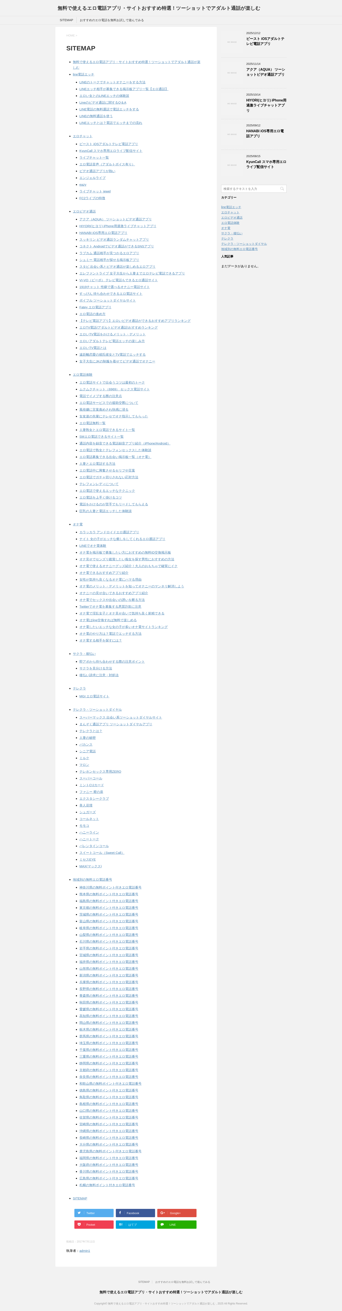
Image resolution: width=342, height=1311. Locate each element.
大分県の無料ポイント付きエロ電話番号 (108, 1144)
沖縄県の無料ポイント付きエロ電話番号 (108, 1131)
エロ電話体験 (82, 374)
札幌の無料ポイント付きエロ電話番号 (107, 1185)
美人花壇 (85, 805)
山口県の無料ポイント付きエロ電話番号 (108, 1110)
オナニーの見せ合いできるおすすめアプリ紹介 (113, 593)
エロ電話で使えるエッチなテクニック (107, 490)
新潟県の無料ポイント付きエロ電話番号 (108, 975)
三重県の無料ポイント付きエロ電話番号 (108, 1056)
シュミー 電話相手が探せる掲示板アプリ (109, 260)
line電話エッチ (83, 74)
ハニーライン (89, 832)
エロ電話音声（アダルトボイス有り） (107, 164)
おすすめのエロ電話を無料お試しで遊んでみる (112, 20)
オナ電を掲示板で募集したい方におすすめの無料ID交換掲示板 (125, 552)
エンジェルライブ (92, 178)
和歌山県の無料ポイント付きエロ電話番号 (110, 1083)
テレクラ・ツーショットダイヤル (97, 709)
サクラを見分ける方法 (95, 668)
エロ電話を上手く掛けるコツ (100, 497)
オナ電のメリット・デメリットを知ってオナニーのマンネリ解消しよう (131, 586)
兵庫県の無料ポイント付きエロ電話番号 (108, 982)
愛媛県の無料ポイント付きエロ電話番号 (108, 1009)
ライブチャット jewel (95, 191)
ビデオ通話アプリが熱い (97, 171)
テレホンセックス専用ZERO (100, 771)
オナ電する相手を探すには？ (100, 640)
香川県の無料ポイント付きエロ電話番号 (108, 1171)
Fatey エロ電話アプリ (95, 307)
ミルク (84, 758)
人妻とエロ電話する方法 (97, 463)
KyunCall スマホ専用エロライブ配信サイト (110, 151)
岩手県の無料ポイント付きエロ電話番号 (108, 948)
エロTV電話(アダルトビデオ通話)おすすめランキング (118, 327)
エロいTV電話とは (92, 348)
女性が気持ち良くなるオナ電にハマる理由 (110, 579)
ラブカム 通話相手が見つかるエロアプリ (109, 253)
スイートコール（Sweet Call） (102, 853)
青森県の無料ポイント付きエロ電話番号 (108, 995)
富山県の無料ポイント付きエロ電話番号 (108, 921)
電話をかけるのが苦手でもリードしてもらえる (113, 504)
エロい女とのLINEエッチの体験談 (104, 96)
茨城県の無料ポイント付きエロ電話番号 (108, 914)
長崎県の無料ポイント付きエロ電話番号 (108, 1137)
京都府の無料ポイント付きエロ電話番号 (108, 1070)
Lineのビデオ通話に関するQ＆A (102, 102)
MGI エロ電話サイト (94, 696)
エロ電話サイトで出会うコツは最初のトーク (112, 382)
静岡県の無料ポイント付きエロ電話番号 (108, 1063)
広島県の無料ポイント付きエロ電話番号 (108, 1178)
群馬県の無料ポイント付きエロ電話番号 (108, 1036)
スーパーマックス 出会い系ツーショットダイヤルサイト (120, 717)
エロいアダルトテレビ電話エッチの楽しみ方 (112, 341)
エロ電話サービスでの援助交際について (108, 403)
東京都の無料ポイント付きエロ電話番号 (108, 907)
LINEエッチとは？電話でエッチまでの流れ (110, 123)
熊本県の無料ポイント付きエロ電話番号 (108, 894)
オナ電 (78, 524)
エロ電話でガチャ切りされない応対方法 (108, 477)
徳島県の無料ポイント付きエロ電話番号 (108, 1090)
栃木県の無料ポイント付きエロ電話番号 (108, 1029)
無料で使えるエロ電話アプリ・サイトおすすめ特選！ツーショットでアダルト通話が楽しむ (159, 8)
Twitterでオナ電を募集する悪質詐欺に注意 (110, 606)
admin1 (84, 1251)
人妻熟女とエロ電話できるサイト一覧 (107, 430)
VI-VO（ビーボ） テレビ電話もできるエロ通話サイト (118, 280)
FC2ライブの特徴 (92, 198)
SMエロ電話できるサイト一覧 (101, 436)
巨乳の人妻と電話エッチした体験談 (105, 511)
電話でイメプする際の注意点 (100, 396)
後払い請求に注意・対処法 (99, 675)
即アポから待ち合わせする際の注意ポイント (112, 661)
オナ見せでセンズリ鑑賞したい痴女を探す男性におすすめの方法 (126, 559)
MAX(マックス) (90, 866)
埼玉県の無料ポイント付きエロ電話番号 (108, 1043)
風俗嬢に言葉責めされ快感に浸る (103, 409)
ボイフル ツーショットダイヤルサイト (107, 300)
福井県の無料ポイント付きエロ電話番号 (108, 962)
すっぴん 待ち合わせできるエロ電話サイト (110, 293)
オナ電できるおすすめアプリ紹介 (103, 573)
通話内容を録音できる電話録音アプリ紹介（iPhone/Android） (125, 443)
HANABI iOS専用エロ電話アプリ (103, 233)
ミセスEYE (87, 859)
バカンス (85, 744)
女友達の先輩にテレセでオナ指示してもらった (113, 416)
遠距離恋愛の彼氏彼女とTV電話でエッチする (112, 354)
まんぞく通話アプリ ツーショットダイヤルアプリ (115, 724)
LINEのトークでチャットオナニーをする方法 (112, 82)
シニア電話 (87, 751)
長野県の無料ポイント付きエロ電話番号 (108, 989)
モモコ (84, 825)
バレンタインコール (94, 846)
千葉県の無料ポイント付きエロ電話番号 (108, 1050)
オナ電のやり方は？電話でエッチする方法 (110, 633)
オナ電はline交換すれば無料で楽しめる (108, 620)
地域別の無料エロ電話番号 (92, 879)
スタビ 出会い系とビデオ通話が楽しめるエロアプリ (117, 266)
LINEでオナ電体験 (92, 545)
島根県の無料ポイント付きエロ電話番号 (108, 1104)
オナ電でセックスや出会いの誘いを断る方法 (112, 600)
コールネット (89, 819)
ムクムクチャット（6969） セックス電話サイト (114, 389)
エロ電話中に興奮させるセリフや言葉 (107, 470)
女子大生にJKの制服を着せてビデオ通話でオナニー (117, 361)
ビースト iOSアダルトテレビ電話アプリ (108, 144)
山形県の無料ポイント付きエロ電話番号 (108, 968)
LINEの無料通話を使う (96, 116)
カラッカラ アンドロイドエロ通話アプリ (109, 532)
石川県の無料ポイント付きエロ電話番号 (108, 941)
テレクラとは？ (90, 731)
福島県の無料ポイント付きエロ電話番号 (108, 901)
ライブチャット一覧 (94, 157)
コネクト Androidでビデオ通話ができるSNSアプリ (116, 246)
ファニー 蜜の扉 (91, 792)
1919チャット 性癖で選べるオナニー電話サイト (114, 287)
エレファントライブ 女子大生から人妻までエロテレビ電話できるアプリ (132, 273)
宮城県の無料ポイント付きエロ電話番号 (108, 955)
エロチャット (82, 136)
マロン (84, 765)
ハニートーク (89, 839)
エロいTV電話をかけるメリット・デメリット (112, 334)
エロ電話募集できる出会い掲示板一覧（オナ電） (115, 457)
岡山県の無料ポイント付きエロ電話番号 (108, 1022)
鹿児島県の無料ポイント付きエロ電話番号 (110, 1151)
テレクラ (79, 688)
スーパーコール (90, 778)
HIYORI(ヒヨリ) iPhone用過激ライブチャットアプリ (117, 226)
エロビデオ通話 (84, 211)
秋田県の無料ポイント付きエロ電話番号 (108, 1002)
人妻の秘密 (87, 738)
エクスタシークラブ (94, 798)
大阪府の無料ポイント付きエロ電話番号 (108, 1165)
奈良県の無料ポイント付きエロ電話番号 (108, 1077)
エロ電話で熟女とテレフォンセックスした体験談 (115, 450)
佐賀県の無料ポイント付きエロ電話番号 (108, 1117)
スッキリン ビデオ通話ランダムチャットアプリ (114, 239)
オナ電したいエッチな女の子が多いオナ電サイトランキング (123, 627)
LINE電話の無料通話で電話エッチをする (109, 109)
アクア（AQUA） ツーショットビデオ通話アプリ (115, 219)
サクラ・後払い (84, 654)
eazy (82, 184)
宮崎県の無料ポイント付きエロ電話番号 (108, 1124)
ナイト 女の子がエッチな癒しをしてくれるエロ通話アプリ (122, 539)
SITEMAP (66, 20)
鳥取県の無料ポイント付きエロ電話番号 (108, 1097)
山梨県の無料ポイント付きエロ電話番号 (108, 935)
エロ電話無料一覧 (92, 423)
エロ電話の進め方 (92, 314)
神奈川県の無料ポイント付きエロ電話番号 (110, 887)
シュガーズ (87, 812)
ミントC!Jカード (91, 785)
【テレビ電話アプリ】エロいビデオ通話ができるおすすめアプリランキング (135, 321)
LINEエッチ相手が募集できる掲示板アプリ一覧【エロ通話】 (123, 89)
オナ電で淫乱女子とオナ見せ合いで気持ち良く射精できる (121, 613)
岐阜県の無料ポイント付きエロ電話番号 (108, 928)
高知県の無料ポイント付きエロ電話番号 (108, 1016)
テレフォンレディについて (99, 484)
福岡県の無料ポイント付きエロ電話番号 (108, 1158)
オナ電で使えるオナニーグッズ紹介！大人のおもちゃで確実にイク (128, 566)
